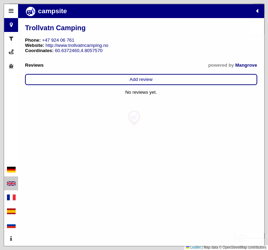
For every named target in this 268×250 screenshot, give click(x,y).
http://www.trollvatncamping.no (56, 50)
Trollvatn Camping (55, 28)
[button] (134, 118)
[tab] (11, 11)
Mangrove (92, 70)
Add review (64, 84)
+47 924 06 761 (58, 40)
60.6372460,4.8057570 (79, 55)
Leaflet (193, 247)
